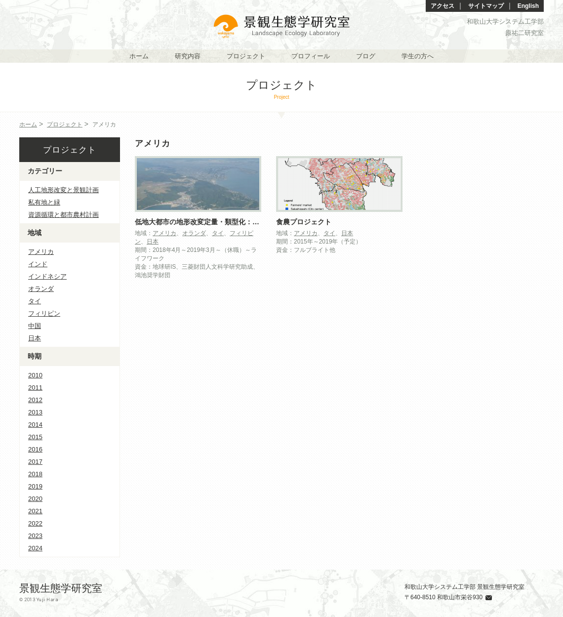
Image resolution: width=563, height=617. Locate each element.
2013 (35, 412)
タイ (218, 233)
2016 (35, 449)
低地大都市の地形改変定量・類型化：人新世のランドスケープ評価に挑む (249, 222)
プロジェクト (246, 56)
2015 (35, 437)
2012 (35, 400)
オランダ (194, 233)
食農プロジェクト (303, 222)
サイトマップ (486, 5)
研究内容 (188, 56)
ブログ (365, 56)
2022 (35, 523)
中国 (34, 325)
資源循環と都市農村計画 (63, 214)
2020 (35, 498)
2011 (35, 387)
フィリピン (44, 313)
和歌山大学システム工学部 (505, 21)
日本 (153, 241)
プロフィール (310, 56)
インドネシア (47, 276)
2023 (35, 535)
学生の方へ (418, 56)
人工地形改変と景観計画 (63, 190)
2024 (35, 548)
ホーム (139, 56)
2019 (35, 486)
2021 (35, 511)
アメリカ (164, 233)
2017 (35, 461)
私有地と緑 (44, 202)
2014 (35, 424)
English (528, 5)
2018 (35, 474)
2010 (35, 375)
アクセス (442, 5)
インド (37, 264)
